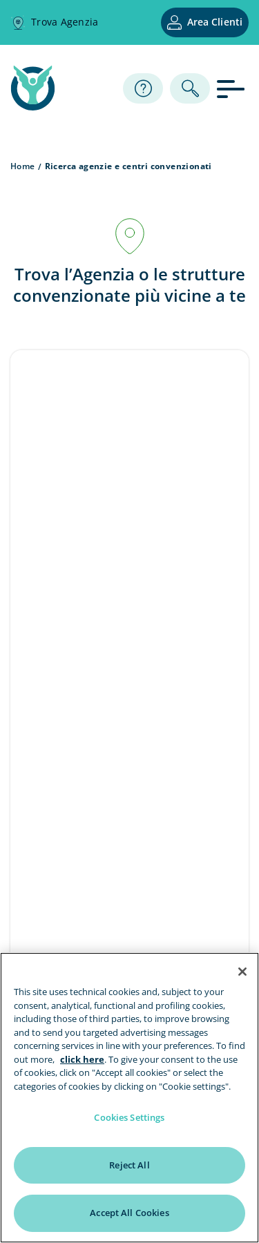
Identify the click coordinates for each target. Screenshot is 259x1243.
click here (82, 1059)
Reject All (129, 1165)
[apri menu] (233, 88)
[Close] (242, 971)
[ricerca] (190, 88)
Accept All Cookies (129, 1212)
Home (22, 166)
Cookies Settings (129, 1117)
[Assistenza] (143, 88)
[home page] (32, 106)
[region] (129, 1097)
